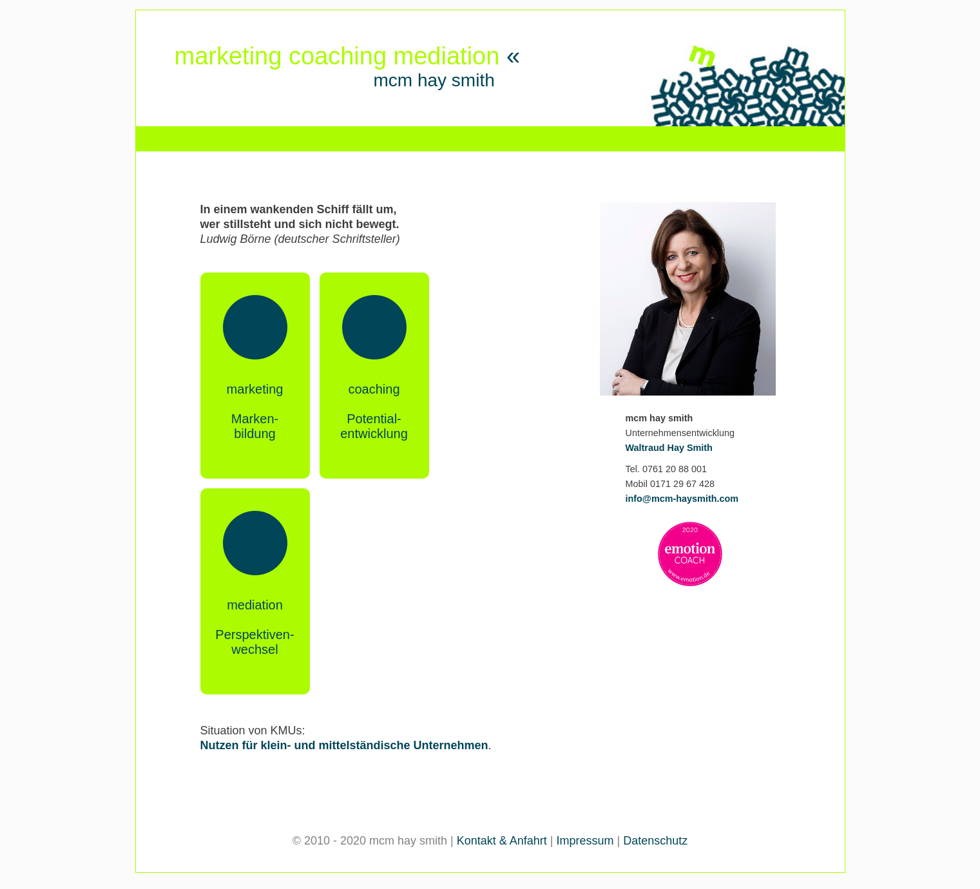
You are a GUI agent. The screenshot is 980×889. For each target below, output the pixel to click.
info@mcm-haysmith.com (682, 498)
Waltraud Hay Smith (669, 448)
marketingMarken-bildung (255, 411)
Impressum (585, 840)
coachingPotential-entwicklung (374, 411)
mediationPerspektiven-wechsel (254, 627)
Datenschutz (655, 840)
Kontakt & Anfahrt (502, 840)
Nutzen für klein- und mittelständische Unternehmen (344, 745)
